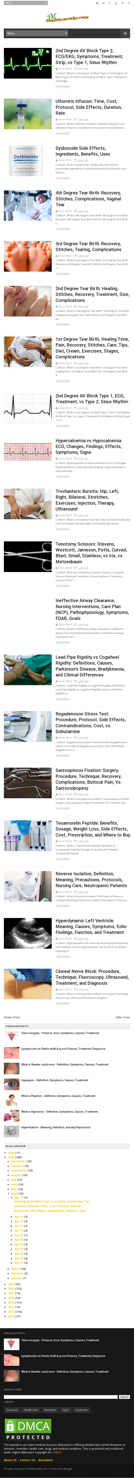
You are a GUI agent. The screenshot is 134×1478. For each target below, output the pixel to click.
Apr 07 (19, 1235)
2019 (11, 1302)
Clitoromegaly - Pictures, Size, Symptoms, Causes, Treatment (60, 1033)
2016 (11, 1316)
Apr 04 (19, 1249)
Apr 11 (19, 1226)
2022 (11, 1293)
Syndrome (81, 1410)
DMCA (57, 1452)
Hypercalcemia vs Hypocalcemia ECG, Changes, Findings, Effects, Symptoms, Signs (89, 446)
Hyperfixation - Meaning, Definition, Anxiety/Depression (56, 1127)
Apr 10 (19, 1230)
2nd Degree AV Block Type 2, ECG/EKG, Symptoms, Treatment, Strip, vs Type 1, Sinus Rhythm (89, 56)
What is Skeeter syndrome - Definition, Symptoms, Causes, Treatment (64, 1064)
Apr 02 (19, 1258)
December (18, 1161)
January (17, 1278)
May (14, 1189)
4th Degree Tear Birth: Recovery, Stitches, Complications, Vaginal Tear (88, 198)
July (14, 1180)
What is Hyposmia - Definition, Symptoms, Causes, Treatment (59, 1111)
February (17, 1273)
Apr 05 (19, 1244)
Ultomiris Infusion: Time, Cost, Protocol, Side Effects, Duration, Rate (89, 107)
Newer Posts (12, 1017)
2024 (11, 1284)
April (14, 1193)
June (14, 1184)
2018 (11, 1307)
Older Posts (122, 1017)
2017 (11, 1311)
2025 (11, 1157)
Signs (66, 1410)
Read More (63, 86)
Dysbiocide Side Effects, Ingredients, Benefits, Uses (50, 1211)
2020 (11, 1298)
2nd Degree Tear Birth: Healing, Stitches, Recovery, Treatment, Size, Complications (93, 294)
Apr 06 (19, 1239)
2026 (11, 1153)
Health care (31, 1410)
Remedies (50, 1410)
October (17, 1166)
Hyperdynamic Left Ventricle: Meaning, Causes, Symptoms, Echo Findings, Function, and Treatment (91, 926)
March (16, 1269)
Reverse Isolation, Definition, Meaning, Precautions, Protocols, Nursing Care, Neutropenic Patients (91, 879)
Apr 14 (19, 1221)
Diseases (12, 1410)
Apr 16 (19, 1197)
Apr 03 (19, 1253)
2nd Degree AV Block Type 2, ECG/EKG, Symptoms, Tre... (52, 1201)
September (19, 1170)
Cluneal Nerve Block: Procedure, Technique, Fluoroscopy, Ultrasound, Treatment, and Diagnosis (92, 977)
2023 (11, 1288)
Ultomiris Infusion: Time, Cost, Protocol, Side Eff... (48, 1206)
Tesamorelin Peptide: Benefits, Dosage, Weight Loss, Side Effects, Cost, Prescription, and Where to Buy (93, 829)
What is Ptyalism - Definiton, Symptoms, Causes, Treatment (58, 1095)
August (16, 1175)
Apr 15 (19, 1216)
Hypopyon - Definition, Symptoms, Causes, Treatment (54, 1080)
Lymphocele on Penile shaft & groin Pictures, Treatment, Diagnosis (63, 1048)
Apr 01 (19, 1263)
